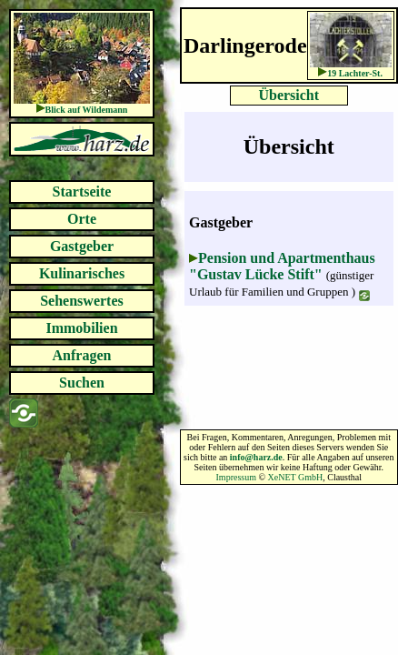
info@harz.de (256, 457)
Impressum (236, 477)
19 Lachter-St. (355, 73)
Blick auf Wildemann (86, 110)
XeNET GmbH (295, 477)
